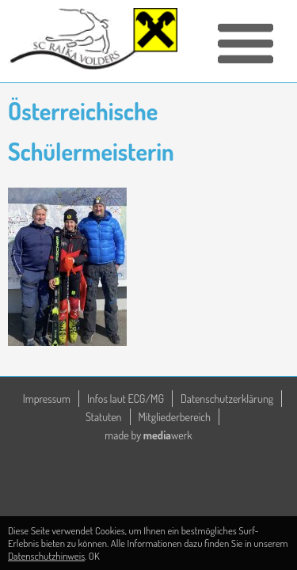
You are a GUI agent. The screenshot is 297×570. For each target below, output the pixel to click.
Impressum (46, 398)
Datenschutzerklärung (227, 398)
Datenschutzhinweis (46, 555)
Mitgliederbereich (175, 417)
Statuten (104, 417)
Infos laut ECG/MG (125, 398)
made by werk (148, 435)
